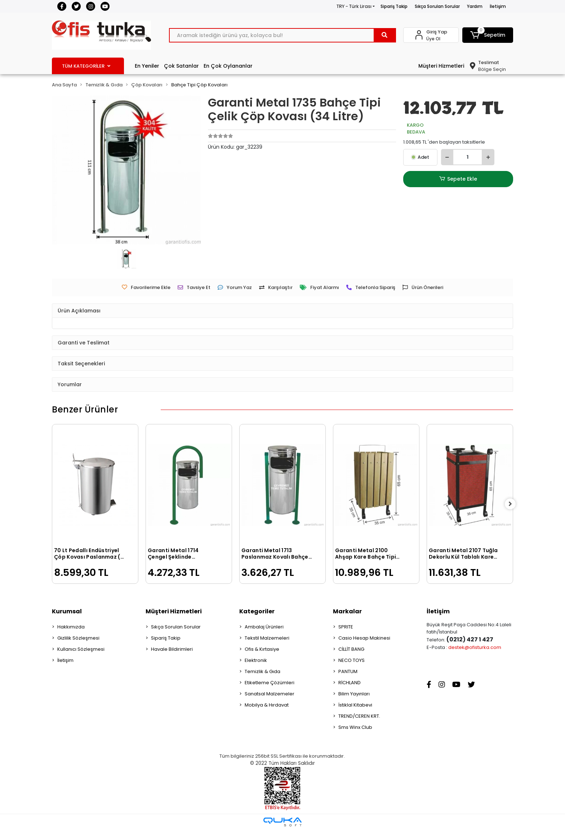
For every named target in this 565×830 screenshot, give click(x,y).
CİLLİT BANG (351, 649)
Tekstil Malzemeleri (267, 638)
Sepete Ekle (458, 179)
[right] (513, 504)
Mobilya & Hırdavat (267, 705)
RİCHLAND (349, 682)
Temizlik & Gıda (262, 671)
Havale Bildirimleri (172, 649)
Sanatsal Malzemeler (269, 693)
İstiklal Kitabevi (355, 705)
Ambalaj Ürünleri (264, 626)
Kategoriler (257, 611)
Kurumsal (67, 611)
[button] (487, 35)
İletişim (498, 6)
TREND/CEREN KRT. (359, 716)
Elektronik (256, 660)
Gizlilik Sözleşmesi (78, 638)
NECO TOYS (351, 660)
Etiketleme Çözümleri (269, 682)
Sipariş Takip (394, 6)
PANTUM (347, 671)
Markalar (347, 611)
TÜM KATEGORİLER (86, 66)
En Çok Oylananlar (228, 65)
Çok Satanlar (181, 65)
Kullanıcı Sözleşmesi (80, 649)
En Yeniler (147, 65)
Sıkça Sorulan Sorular (437, 6)
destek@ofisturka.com (474, 647)
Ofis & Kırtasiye (262, 649)
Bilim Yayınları (354, 693)
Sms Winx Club (355, 727)
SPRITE (345, 626)
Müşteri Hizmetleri (441, 65)
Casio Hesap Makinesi (364, 638)
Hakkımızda (71, 626)
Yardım (474, 6)
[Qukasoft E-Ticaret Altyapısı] (282, 821)
